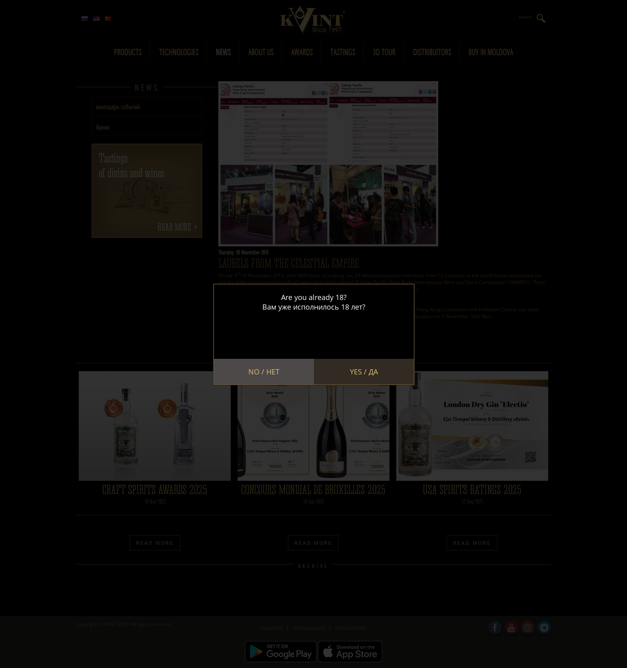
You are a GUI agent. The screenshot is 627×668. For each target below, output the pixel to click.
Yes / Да (364, 371)
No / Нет (264, 371)
